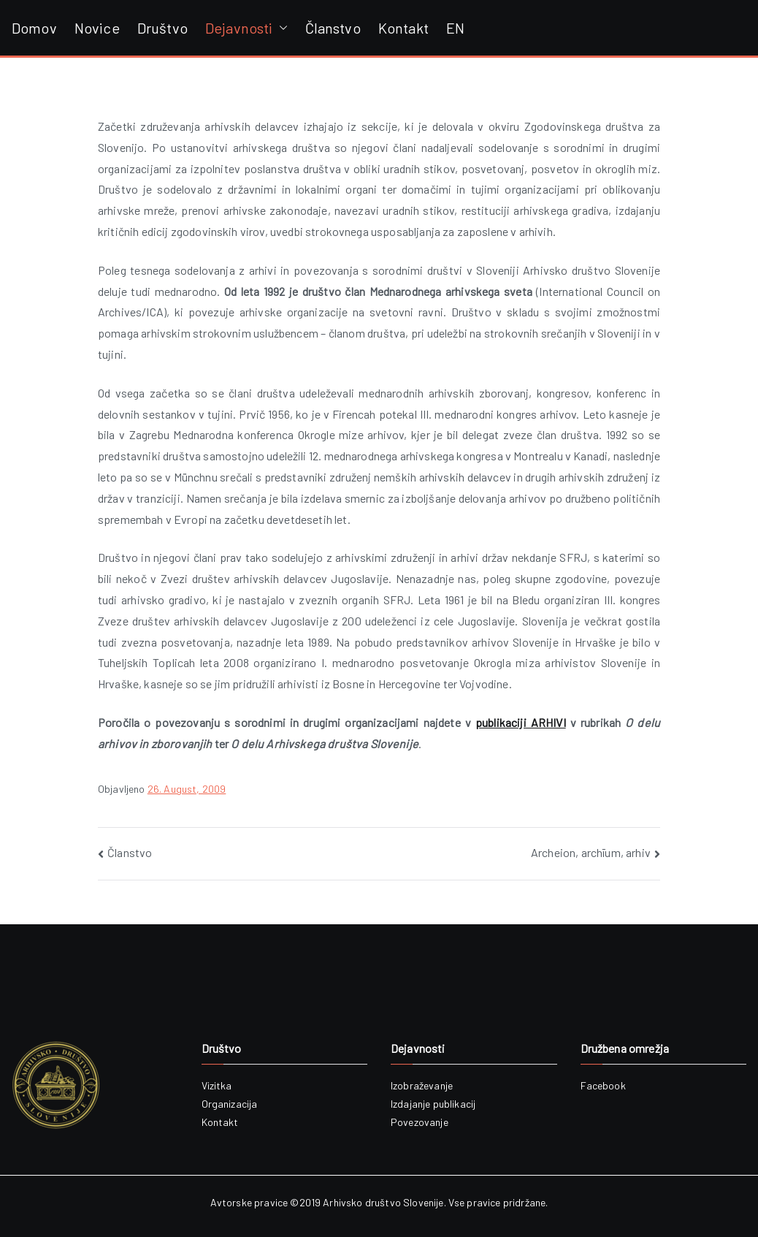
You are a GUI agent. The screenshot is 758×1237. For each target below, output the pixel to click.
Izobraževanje (422, 1085)
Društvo (162, 28)
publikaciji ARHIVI (520, 722)
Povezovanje (419, 1122)
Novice (97, 28)
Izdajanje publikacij (433, 1103)
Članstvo (333, 28)
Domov (34, 28)
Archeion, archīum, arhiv (591, 852)
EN (455, 28)
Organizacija (230, 1103)
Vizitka (217, 1085)
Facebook (603, 1085)
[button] (280, 28)
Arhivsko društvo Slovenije (383, 1202)
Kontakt (403, 28)
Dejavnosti (246, 28)
